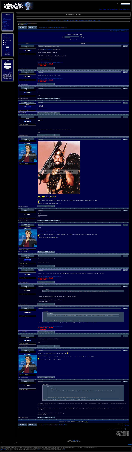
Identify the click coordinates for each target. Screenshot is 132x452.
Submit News (6, 25)
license (63, 449)
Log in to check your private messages (87, 20)
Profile (76, 20)
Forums (116, 9)
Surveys (5, 26)
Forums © (130, 444)
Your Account (110, 9)
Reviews (5, 21)
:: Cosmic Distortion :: (75, 440)
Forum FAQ (53, 20)
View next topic (124, 30)
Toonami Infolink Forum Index (46, 27)
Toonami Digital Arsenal (124, 9)
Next (26, 24)
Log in (98, 20)
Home (100, 9)
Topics (104, 9)
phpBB (71, 441)
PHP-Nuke (3, 449)
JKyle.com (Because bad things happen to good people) (50, 62)
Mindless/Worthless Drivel (60, 27)
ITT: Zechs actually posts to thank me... (27, 23)
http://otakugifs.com (48, 49)
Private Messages (7, 19)
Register (72, 20)
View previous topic (114, 30)
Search (4, 22)
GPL (39, 449)
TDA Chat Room (65, 20)
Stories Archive (6, 23)
